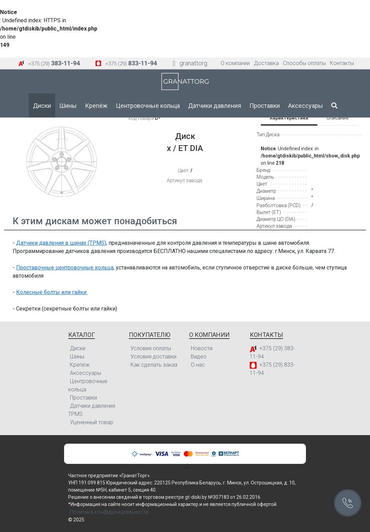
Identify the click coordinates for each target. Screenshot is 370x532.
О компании (235, 63)
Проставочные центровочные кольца (64, 267)
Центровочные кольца (148, 105)
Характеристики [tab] (289, 118)
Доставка (266, 63)
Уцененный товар (91, 422)
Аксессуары (305, 105)
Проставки (264, 105)
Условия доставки (153, 356)
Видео (199, 356)
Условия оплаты (151, 348)
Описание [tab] (337, 118)
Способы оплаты (304, 63)
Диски (42, 105)
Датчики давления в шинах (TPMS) (61, 243)
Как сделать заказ (154, 365)
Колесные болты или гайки (52, 292)
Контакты (342, 63)
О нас (198, 365)
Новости (201, 348)
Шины (68, 105)
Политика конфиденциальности (109, 512)
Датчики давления (214, 105)
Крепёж (96, 105)
